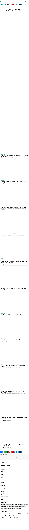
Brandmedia (3, 154)
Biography (2, 443)
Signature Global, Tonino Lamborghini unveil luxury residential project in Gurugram (14, 182)
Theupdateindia (4, 420)
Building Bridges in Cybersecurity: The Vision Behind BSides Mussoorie (13, 289)
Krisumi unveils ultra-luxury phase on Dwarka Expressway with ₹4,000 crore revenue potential (14, 156)
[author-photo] (1, 264)
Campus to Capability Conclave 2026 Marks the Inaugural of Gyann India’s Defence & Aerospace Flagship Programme (14, 418)
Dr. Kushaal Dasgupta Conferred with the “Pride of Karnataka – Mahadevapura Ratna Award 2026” (12, 392)
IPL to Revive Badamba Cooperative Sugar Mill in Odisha (11, 314)
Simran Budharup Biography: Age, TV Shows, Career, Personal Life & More (13, 445)
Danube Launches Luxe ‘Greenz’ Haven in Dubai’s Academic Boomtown (13, 207)
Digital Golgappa (3, 454)
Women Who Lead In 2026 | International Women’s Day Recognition (13, 339)
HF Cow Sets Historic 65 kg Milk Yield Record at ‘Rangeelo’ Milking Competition (13, 366)
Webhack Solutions (4, 291)
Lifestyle (2, 338)
